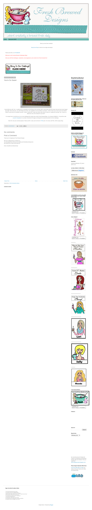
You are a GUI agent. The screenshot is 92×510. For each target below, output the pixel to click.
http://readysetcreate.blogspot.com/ (78, 463)
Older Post (65, 181)
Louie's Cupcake (17, 117)
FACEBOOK (17, 52)
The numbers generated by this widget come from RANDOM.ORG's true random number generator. (77, 447)
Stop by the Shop (36, 47)
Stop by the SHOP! (12, 39)
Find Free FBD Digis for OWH (77, 469)
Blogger (51, 506)
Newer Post (6, 181)
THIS (42, 120)
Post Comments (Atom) (14, 183)
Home (5, 39)
